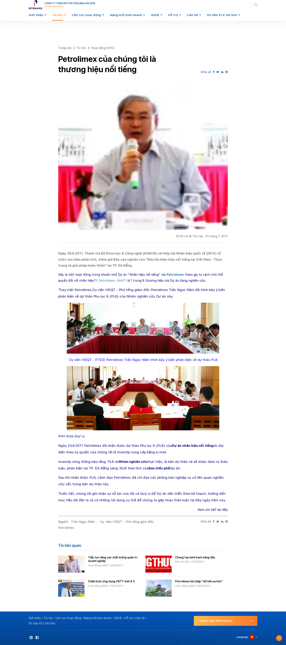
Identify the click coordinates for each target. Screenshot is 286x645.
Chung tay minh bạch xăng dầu (195, 557)
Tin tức (57, 15)
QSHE (155, 15)
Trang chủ (65, 48)
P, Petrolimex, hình (109, 280)
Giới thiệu (36, 15)
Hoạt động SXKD (102, 48)
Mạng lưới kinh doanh (126, 15)
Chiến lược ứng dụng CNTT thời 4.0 (111, 581)
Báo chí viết (182, 561)
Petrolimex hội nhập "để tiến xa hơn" (199, 581)
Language (242, 637)
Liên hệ (192, 15)
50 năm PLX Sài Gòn (222, 15)
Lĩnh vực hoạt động (86, 15)
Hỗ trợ (173, 15)
